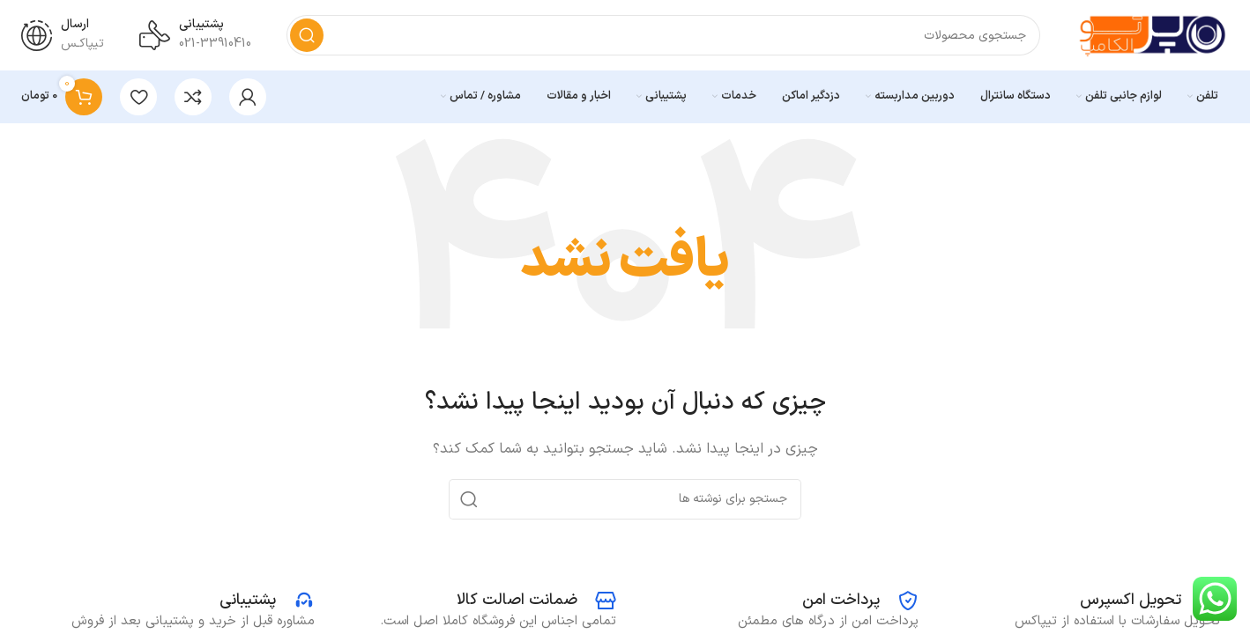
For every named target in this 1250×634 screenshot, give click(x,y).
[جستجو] (663, 35)
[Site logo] (1152, 35)
